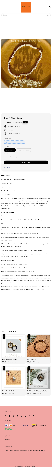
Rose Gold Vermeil (23, 150)
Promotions (7, 138)
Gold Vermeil (10, 150)
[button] (2, 7)
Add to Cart (26, 162)
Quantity (6, 153)
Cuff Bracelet (7, 146)
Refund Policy (35, 466)
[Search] (48, 15)
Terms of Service (17, 466)
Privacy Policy (27, 466)
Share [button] (7, 168)
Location (7, 439)
